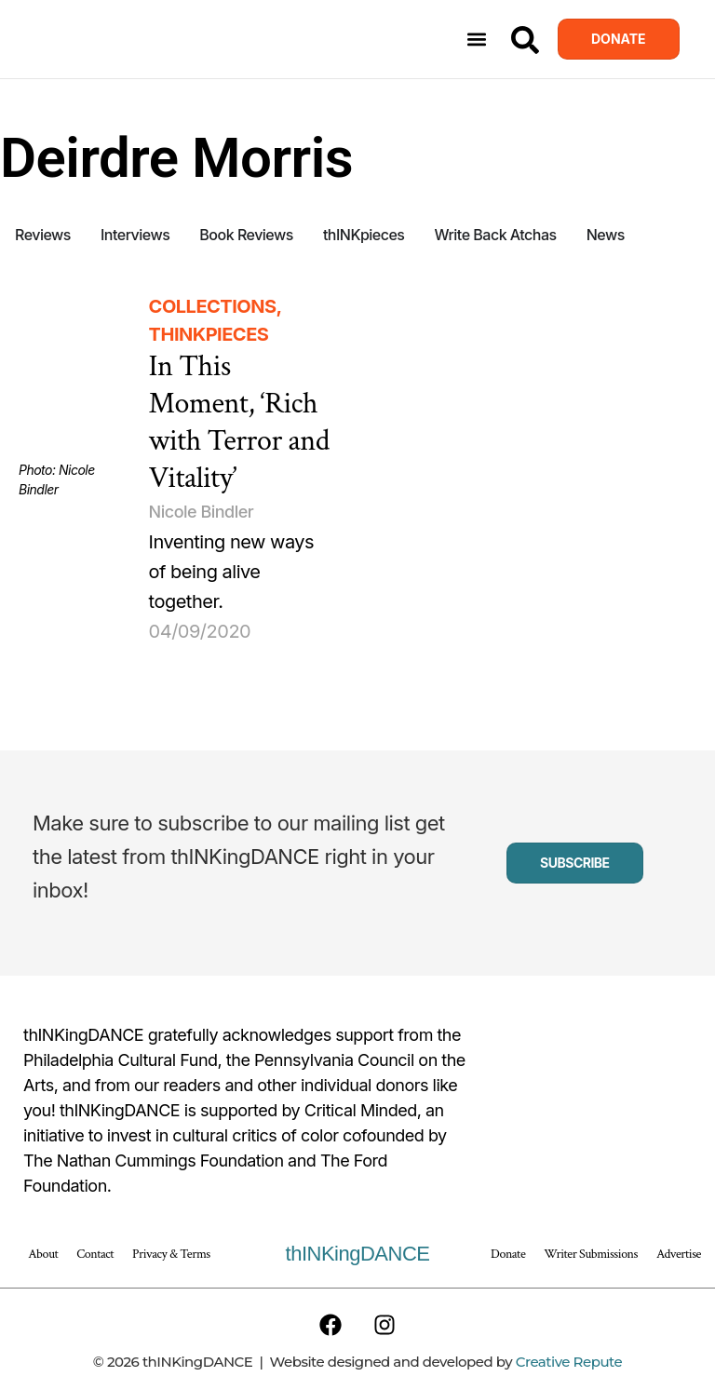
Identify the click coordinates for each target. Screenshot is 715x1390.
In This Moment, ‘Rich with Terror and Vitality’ (239, 422)
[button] (477, 39)
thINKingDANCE (358, 1253)
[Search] (525, 40)
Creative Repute (569, 1361)
